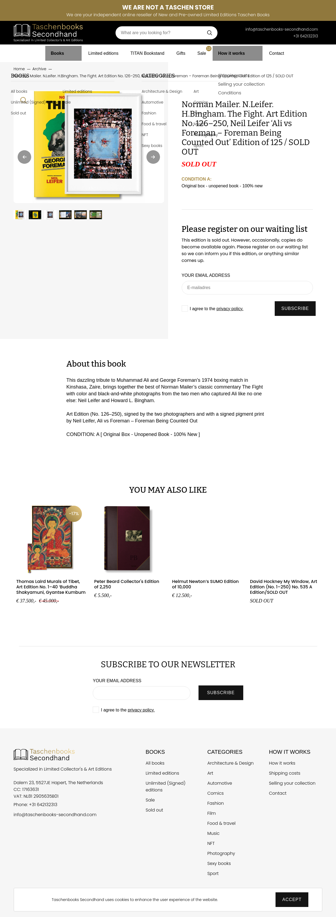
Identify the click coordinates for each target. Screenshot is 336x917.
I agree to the (217, 308)
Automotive (219, 783)
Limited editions (99, 51)
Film (211, 813)
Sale (207, 50)
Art (210, 773)
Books (63, 51)
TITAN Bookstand (147, 51)
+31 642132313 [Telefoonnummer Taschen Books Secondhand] (305, 36)
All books (155, 763)
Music (213, 833)
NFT (211, 843)
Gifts (183, 51)
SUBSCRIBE (295, 308)
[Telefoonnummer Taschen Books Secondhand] (237, 29)
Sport (213, 873)
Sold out (154, 810)
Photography (221, 853)
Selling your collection (292, 783)
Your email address (206, 275)
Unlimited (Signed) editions (165, 786)
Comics (215, 793)
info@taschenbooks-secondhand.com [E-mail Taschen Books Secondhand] (281, 29)
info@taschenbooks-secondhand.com (55, 815)
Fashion (215, 803)
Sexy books (219, 863)
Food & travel (221, 823)
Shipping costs (284, 773)
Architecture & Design (230, 763)
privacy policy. (229, 308)
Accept (292, 899)
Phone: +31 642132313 (35, 804)
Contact (270, 51)
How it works (236, 51)
